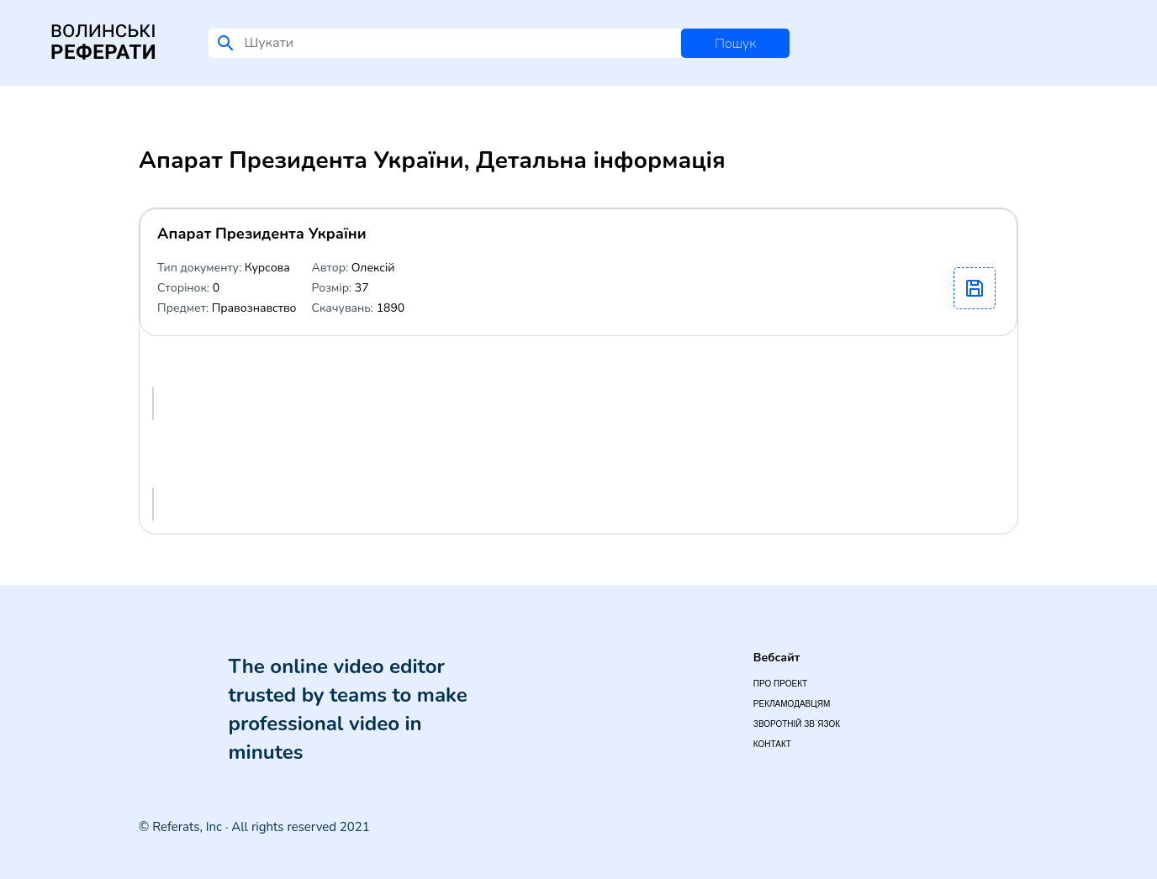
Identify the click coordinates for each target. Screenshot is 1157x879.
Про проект (780, 683)
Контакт (772, 744)
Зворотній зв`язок (796, 724)
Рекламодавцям (791, 703)
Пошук (735, 43)
